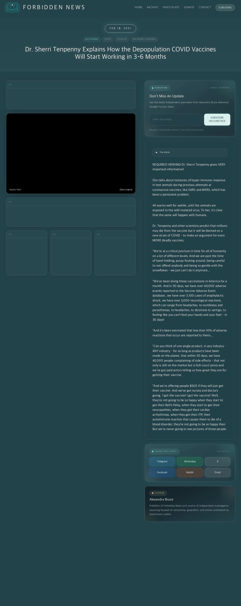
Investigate (171, 7)
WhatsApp (190, 461)
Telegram (162, 461)
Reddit (190, 472)
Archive (152, 7)
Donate (189, 7)
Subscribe (225, 7)
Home (138, 7)
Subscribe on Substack (217, 119)
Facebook (162, 472)
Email (218, 472)
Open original (126, 189)
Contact (205, 7)
